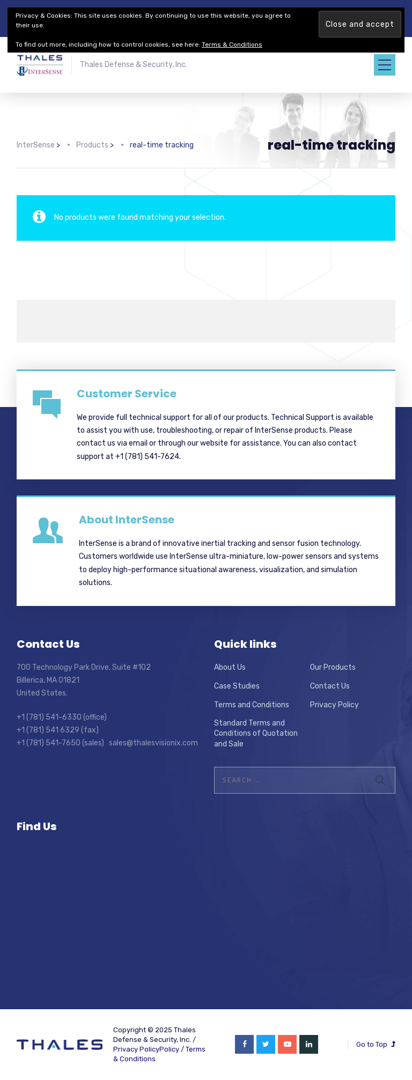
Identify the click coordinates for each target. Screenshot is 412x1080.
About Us (230, 667)
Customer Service (126, 393)
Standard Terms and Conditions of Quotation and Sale (256, 734)
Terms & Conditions (232, 44)
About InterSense (126, 519)
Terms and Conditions (251, 704)
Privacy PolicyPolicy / (149, 1049)
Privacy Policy (334, 704)
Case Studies (237, 686)
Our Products (333, 667)
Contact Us (330, 686)
